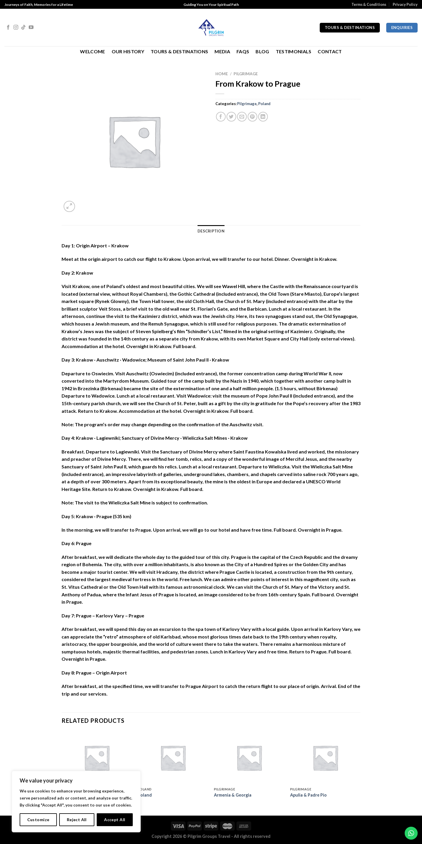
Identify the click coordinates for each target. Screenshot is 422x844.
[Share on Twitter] (231, 116)
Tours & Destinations (179, 51)
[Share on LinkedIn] (263, 116)
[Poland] (173, 757)
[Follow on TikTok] (23, 27)
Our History (128, 51)
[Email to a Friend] (242, 116)
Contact (330, 51)
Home (221, 73)
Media (222, 51)
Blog (262, 51)
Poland (264, 103)
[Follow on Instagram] (15, 27)
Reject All (77, 819)
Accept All (114, 819)
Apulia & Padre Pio (308, 794)
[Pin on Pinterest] (252, 116)
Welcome (92, 51)
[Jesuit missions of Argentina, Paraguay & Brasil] (97, 757)
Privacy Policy (405, 4)
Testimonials (294, 51)
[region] (76, 801)
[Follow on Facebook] (8, 27)
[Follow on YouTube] (31, 27)
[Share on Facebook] (221, 116)
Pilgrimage (246, 73)
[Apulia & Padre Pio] (325, 757)
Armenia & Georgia (232, 794)
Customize (38, 819)
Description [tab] (211, 231)
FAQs (242, 51)
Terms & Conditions (368, 4)
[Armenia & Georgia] (249, 757)
